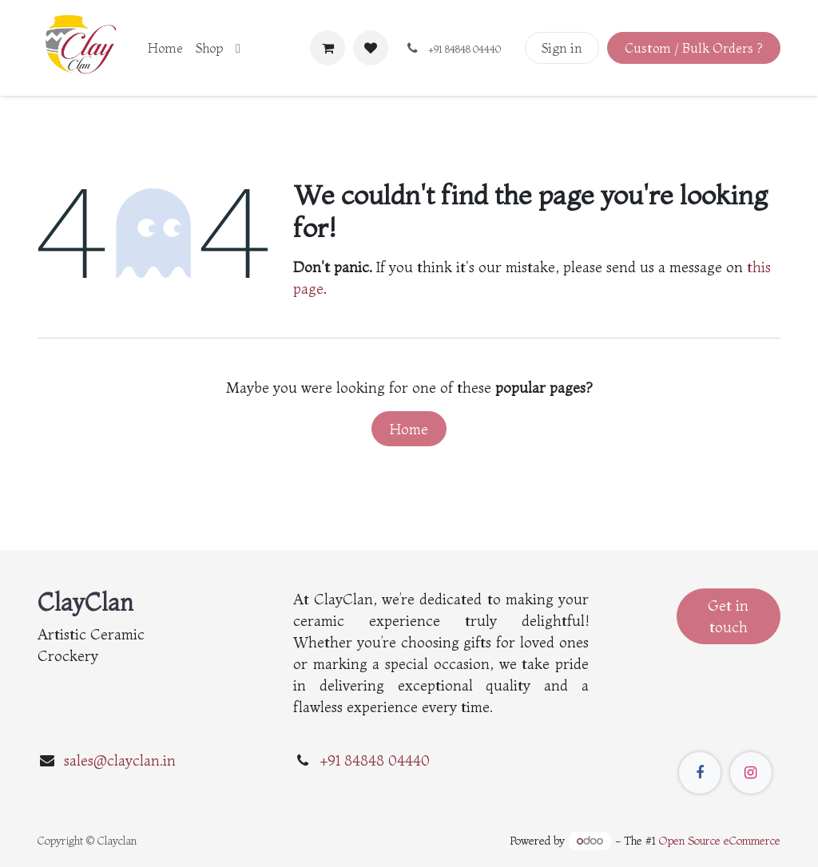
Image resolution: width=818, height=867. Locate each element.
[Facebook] (700, 773)
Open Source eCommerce (719, 840)
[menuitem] (165, 48)
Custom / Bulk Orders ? (693, 48)
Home (409, 429)
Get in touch (728, 616)
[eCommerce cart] (327, 47)
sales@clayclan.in (120, 760)
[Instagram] (751, 773)
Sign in (562, 48)
